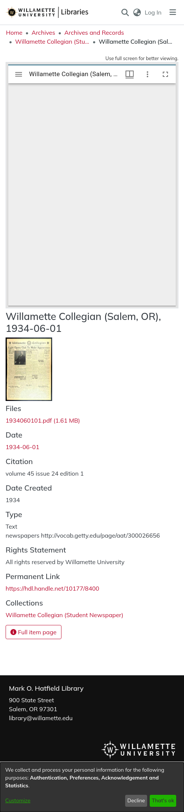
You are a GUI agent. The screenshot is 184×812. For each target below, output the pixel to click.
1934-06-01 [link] (22, 447)
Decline (136, 800)
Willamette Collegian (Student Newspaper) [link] (52, 41)
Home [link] (14, 32)
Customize (18, 800)
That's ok (163, 800)
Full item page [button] (33, 632)
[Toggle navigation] (172, 12)
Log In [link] (153, 12)
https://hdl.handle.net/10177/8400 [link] (52, 588)
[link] (43, 420)
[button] (125, 12)
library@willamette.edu (41, 718)
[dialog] (92, 787)
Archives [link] (43, 32)
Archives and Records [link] (94, 32)
